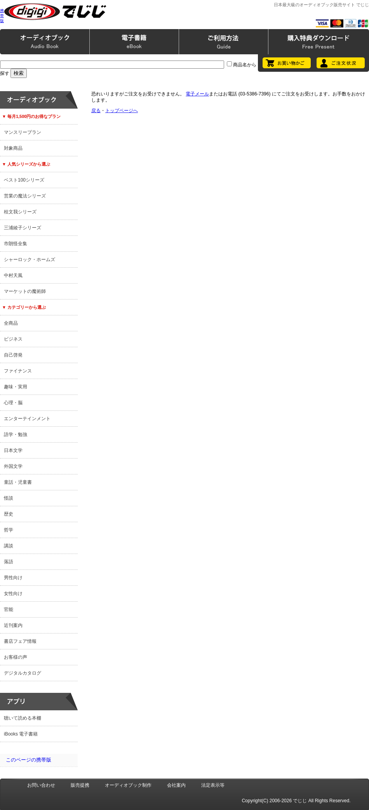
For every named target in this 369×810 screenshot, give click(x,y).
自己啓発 (13, 355)
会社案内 (176, 785)
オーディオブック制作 (128, 785)
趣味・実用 (15, 386)
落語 (8, 561)
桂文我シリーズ (20, 212)
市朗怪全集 (15, 243)
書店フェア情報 (20, 641)
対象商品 (13, 148)
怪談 (8, 498)
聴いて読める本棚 (22, 718)
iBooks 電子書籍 (21, 734)
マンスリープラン (22, 132)
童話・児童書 (18, 482)
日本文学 (13, 450)
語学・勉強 (15, 434)
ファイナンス (18, 371)
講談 (8, 546)
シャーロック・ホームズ (29, 259)
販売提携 (80, 785)
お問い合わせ (41, 785)
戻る (96, 110)
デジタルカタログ (22, 673)
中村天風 (13, 275)
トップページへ (121, 110)
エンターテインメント (27, 418)
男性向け (13, 577)
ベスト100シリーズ (24, 180)
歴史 (8, 514)
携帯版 (2, 16)
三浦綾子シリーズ (22, 227)
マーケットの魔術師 (25, 291)
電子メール (197, 94)
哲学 (8, 530)
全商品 (11, 323)
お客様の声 (15, 657)
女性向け (13, 593)
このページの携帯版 (28, 760)
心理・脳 (13, 402)
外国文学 (13, 466)
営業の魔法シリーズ (25, 196)
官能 (8, 609)
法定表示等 (213, 785)
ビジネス (13, 339)
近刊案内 (13, 625)
